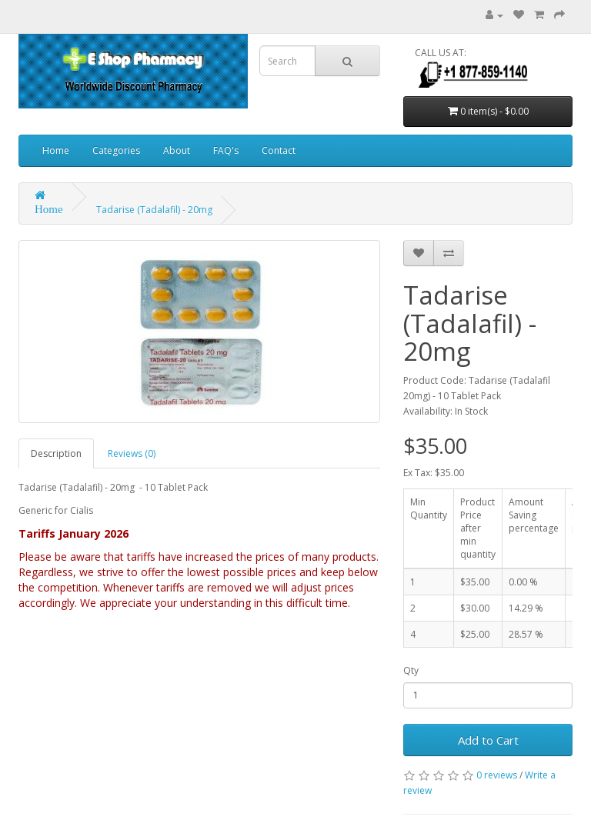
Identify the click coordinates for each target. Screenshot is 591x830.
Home (55, 150)
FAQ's (226, 150)
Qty (411, 670)
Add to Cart (488, 740)
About (176, 150)
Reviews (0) (131, 453)
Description (56, 453)
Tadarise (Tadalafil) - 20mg (154, 209)
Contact (279, 150)
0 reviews (496, 775)
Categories (116, 150)
